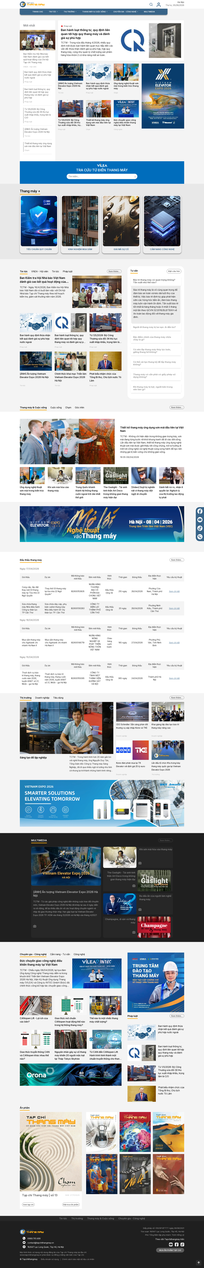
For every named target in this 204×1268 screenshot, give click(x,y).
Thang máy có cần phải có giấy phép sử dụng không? (154, 375)
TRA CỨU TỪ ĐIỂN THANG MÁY (102, 170)
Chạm (27, 150)
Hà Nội (181, 2)
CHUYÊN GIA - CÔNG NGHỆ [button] (125, 12)
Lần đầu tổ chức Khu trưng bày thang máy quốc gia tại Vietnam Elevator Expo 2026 (166, 766)
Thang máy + (30, 191)
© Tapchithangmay (29, 1259)
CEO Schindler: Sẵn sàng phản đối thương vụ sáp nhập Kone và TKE (132, 726)
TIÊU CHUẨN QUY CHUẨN (39, 249)
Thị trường (25, 697)
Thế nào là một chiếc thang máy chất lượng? (104, 1020)
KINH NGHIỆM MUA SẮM (80, 249)
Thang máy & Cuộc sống (33, 407)
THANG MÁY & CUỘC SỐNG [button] (94, 12)
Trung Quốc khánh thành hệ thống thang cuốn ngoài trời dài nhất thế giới (88, 492)
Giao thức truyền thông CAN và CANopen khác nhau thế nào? (35, 1055)
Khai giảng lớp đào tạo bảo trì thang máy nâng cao (165, 726)
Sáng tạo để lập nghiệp (33, 757)
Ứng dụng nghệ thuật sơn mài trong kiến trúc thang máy (126, 86)
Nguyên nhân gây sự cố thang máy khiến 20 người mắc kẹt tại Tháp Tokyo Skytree (70, 1055)
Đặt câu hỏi (174, 271)
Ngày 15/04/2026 (29, 657)
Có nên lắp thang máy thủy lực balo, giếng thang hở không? (152, 350)
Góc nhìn (79, 407)
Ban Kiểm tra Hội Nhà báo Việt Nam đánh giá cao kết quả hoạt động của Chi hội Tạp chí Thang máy (36, 58)
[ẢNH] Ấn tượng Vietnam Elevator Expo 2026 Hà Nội (70, 86)
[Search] (100, 176)
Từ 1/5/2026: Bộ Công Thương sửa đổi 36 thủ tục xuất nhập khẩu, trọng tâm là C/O (70, 122)
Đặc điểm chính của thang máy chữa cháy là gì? (152, 338)
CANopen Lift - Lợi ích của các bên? (34, 1020)
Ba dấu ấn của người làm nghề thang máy (155, 898)
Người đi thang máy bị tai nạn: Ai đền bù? (154, 327)
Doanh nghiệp (42, 697)
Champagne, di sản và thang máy (120, 921)
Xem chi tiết (174, 591)
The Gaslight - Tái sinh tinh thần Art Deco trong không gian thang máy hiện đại (115, 492)
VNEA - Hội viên (29, 67)
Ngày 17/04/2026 (29, 568)
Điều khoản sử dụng (50, 1259)
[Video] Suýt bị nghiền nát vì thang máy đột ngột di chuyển (143, 490)
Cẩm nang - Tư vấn (60, 954)
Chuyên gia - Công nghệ (33, 954)
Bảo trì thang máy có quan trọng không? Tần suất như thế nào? (154, 281)
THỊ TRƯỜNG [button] (69, 12)
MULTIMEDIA (149, 12)
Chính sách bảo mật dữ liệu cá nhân (78, 1259)
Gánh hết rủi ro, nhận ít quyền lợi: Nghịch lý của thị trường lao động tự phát (171, 492)
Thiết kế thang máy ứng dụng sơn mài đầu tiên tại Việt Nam (98, 122)
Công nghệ (118, 129)
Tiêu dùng (58, 697)
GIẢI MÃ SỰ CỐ (121, 249)
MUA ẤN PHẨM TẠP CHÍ (170, 1250)
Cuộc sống (56, 407)
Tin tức (27, 136)
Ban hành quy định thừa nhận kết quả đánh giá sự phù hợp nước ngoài (38, 75)
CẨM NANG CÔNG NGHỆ (162, 249)
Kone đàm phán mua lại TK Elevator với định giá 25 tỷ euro (130, 765)
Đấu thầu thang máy (31, 560)
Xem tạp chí (28, 1204)
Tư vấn (134, 270)
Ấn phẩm (25, 1107)
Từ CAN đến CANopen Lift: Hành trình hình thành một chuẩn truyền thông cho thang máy (105, 1056)
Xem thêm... (114, 271)
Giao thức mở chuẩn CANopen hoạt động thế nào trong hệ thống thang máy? (70, 1021)
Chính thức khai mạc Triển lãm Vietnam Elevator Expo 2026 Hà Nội (70, 377)
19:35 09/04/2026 (129, 457)
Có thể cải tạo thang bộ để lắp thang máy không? (154, 363)
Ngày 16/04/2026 (29, 620)
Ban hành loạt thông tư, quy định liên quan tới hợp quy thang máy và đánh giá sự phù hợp (85, 34)
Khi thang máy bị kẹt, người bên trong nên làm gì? (153, 388)
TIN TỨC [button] (53, 12)
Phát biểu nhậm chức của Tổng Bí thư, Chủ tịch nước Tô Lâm (105, 377)
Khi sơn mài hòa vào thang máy (58, 489)
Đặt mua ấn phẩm (71, 1204)
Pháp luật (28, 82)
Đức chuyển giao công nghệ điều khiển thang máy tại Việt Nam (125, 122)
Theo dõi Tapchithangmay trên (169, 1239)
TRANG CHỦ (37, 12)
